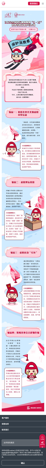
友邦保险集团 (9, 443)
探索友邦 (5, 424)
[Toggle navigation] (42, 3)
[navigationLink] (3, 3)
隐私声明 (14, 453)
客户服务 (5, 418)
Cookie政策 (5, 453)
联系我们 (5, 430)
